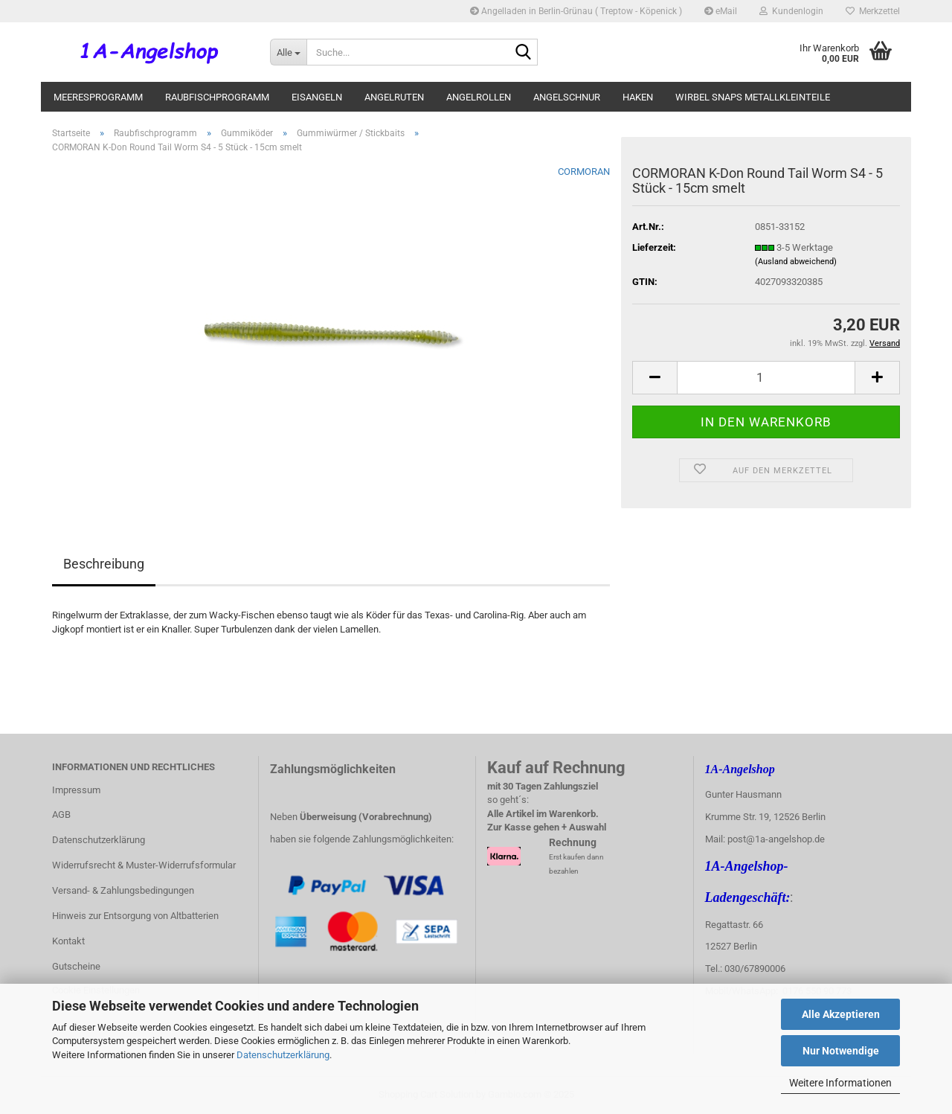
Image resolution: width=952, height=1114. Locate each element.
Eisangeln (317, 97)
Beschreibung (103, 564)
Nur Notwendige (841, 1051)
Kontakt (68, 941)
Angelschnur (566, 97)
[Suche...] (288, 52)
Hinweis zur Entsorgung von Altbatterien (135, 915)
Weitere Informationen (840, 1083)
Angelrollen (478, 97)
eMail (720, 11)
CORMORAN (584, 171)
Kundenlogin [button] (791, 11)
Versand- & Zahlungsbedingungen (123, 890)
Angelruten (394, 97)
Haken (638, 97)
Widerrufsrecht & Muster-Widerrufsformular (144, 865)
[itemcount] (766, 377)
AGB (61, 814)
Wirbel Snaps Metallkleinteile (752, 97)
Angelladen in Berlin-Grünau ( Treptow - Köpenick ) (576, 11)
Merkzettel (873, 11)
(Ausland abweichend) (796, 261)
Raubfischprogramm (217, 97)
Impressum (76, 790)
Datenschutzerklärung (283, 1054)
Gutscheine (76, 966)
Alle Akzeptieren (841, 1014)
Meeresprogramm (98, 97)
